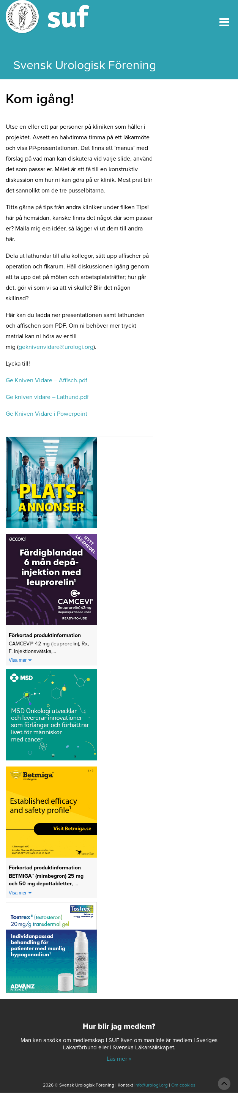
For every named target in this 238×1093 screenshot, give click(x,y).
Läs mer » (119, 1059)
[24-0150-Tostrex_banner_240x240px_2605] (51, 950)
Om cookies (183, 1085)
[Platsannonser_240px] (51, 485)
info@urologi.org (151, 1085)
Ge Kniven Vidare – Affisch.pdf (46, 380)
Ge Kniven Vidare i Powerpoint (46, 414)
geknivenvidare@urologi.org (56, 347)
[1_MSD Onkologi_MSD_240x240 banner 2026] (51, 717)
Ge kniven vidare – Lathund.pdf (47, 397)
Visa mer (18, 660)
